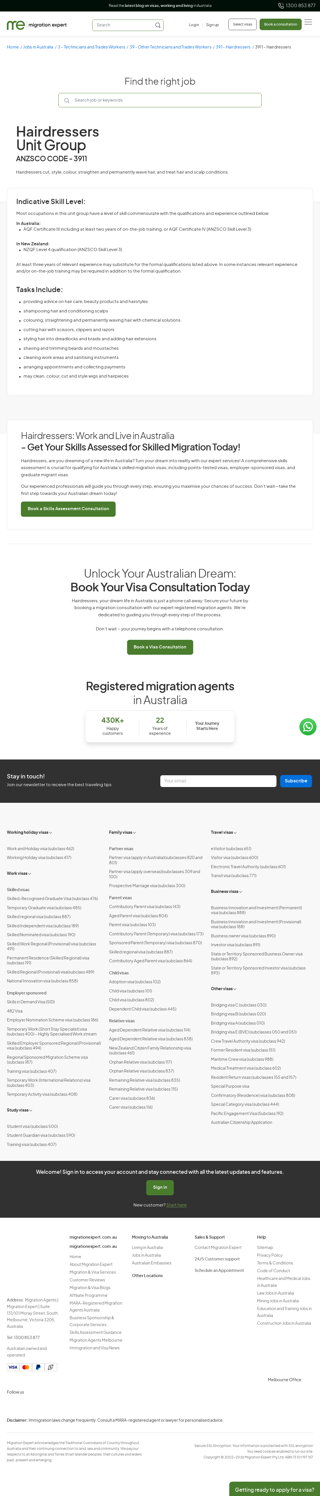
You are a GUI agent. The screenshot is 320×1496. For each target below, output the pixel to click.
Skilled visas (18, 890)
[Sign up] (210, 25)
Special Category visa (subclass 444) (245, 1105)
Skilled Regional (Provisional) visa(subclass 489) (50, 972)
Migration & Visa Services (93, 1272)
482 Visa (15, 1011)
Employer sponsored (26, 993)
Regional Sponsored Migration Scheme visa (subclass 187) (47, 1060)
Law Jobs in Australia (275, 1293)
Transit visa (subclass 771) (233, 876)
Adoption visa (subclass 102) (135, 982)
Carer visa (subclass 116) (131, 1108)
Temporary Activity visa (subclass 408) (42, 1095)
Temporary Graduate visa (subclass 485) (44, 908)
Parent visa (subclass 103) (132, 925)
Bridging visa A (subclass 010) (238, 1023)
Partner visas (121, 849)
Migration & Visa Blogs (90, 1288)
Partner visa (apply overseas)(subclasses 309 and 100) (154, 874)
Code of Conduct (273, 1271)
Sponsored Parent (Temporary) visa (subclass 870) (155, 943)
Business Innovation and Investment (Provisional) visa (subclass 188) (256, 924)
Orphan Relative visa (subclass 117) (140, 1062)
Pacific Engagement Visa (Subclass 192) (247, 1114)
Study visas (18, 1110)
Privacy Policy (270, 1256)
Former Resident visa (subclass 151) (243, 1050)
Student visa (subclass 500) (32, 1127)
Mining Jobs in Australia (278, 1301)
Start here (176, 1205)
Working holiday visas (27, 833)
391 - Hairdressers (233, 47)
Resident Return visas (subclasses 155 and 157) (253, 1078)
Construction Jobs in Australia (284, 1324)
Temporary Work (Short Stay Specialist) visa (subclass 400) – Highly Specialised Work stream (52, 1032)
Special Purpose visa (230, 1087)
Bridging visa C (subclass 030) (238, 1005)
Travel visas (222, 833)
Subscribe (296, 781)
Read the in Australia (160, 6)
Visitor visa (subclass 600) (234, 858)
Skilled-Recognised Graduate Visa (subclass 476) (52, 899)
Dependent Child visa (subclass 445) (142, 1009)
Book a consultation (280, 24)
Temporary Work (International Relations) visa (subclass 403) (48, 1083)
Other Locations (147, 1276)
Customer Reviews (87, 1280)
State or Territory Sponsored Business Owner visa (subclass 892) (257, 956)
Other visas (222, 989)
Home (13, 47)
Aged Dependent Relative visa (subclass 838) (151, 1039)
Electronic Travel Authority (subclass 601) (248, 867)
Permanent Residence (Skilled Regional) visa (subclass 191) (48, 960)
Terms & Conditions (275, 1263)
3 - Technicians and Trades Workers (91, 47)
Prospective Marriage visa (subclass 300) (147, 886)
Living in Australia (147, 1248)
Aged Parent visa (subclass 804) (138, 916)
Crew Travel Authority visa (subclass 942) (248, 1042)
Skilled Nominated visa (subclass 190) (41, 935)
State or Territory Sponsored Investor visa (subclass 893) (258, 971)
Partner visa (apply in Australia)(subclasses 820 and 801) (155, 860)
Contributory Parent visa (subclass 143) (144, 907)
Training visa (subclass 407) (31, 1072)
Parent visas (120, 898)
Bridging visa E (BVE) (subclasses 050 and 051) (254, 1032)
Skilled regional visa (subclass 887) (38, 917)
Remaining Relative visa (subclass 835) (144, 1081)
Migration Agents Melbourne (96, 1340)
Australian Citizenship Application (241, 1123)
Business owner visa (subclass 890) (243, 936)
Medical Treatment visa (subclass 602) (246, 1068)
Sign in (160, 1187)
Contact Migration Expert (218, 1248)
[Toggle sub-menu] (51, 832)
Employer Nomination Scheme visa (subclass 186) (52, 1020)
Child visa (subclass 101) (130, 991)
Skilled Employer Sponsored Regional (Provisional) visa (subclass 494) (54, 1046)
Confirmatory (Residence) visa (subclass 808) (253, 1096)
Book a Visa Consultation (160, 647)
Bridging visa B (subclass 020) (238, 1014)
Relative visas (122, 1021)
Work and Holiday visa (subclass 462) (40, 849)
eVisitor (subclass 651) (231, 849)
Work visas (17, 874)
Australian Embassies (151, 1263)
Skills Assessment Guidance (96, 1333)
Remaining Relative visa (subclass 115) (143, 1089)
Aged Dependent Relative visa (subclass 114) (149, 1030)
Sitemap (265, 1248)
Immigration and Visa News (95, 1348)
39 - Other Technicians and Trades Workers (171, 47)
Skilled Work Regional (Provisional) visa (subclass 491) (51, 946)
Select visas (242, 24)
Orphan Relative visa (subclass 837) (141, 1071)
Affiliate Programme (89, 1296)
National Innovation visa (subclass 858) (42, 981)
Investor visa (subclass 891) (235, 945)
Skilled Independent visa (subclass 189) (43, 926)
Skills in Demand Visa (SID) (31, 1002)
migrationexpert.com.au (93, 1237)
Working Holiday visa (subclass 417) (39, 858)
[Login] (194, 25)
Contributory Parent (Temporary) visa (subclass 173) (156, 934)
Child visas (119, 973)
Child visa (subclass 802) (131, 1000)
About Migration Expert (91, 1265)
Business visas (224, 892)
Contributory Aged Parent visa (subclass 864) (150, 961)
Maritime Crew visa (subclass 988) (242, 1060)
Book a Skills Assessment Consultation (68, 509)
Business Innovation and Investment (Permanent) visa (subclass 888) (256, 910)
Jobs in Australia (38, 47)
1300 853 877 (297, 5)
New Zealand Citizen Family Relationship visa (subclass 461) (150, 1051)
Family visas (120, 833)
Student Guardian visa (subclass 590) (41, 1136)
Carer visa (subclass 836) (132, 1099)
